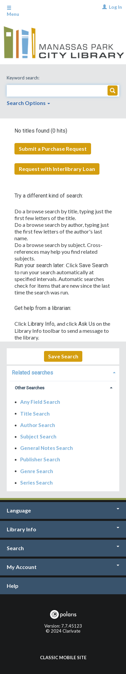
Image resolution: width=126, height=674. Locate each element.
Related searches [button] (32, 372)
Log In (115, 7)
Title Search (35, 413)
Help (12, 585)
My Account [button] (63, 567)
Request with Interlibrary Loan (57, 169)
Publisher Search (40, 459)
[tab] (63, 372)
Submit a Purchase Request (53, 148)
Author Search (37, 425)
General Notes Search (46, 448)
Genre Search (36, 471)
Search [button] (63, 548)
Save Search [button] (63, 356)
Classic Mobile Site (63, 657)
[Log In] (103, 7)
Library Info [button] (63, 529)
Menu (13, 11)
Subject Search (38, 436)
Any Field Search (40, 402)
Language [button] (63, 510)
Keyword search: (23, 77)
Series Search (36, 483)
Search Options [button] (28, 103)
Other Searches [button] (29, 387)
